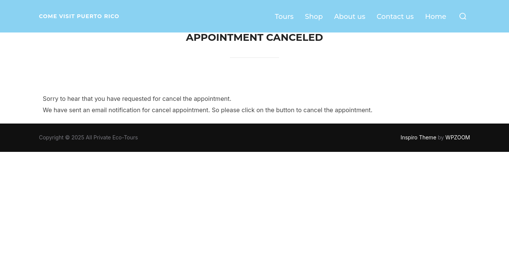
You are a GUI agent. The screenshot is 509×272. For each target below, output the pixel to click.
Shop (314, 16)
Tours (284, 16)
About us (349, 16)
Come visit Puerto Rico (79, 16)
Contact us (395, 16)
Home (435, 16)
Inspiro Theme (418, 137)
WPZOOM (457, 137)
